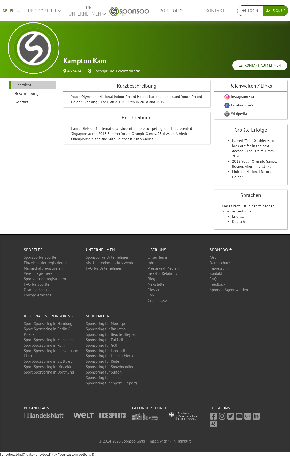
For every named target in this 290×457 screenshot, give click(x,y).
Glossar (153, 289)
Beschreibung (27, 93)
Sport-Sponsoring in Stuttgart (48, 361)
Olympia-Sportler (38, 289)
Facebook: (238, 105)
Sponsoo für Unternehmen (107, 257)
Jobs (151, 262)
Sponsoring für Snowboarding (110, 366)
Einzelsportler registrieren (45, 262)
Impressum (219, 268)
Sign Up (276, 10)
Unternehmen (100, 249)
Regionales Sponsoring (48, 315)
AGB (213, 257)
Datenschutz (220, 262)
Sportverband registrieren (45, 278)
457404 (74, 70)
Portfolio (171, 11)
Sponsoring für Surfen (104, 372)
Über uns (157, 249)
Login (250, 10)
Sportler (33, 249)
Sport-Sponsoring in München (48, 339)
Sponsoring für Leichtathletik (109, 355)
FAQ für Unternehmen (104, 268)
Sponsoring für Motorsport (107, 323)
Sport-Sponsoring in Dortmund (49, 372)
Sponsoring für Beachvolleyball (111, 334)
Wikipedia (235, 113)
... (18, 10)
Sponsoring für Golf (101, 345)
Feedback (217, 284)
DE (5, 10)
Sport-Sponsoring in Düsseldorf (49, 366)
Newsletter (157, 284)
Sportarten (98, 315)
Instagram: (239, 96)
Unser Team (157, 257)
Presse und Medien (163, 268)
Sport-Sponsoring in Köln (44, 345)
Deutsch (238, 221)
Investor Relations (162, 273)
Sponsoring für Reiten (103, 361)
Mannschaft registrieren (43, 268)
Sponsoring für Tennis (103, 377)
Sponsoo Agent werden (229, 289)
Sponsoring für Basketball (107, 328)
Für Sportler (43, 11)
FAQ (213, 278)
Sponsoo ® (221, 249)
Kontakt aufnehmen (260, 65)
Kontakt (215, 11)
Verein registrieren (39, 273)
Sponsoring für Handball (105, 350)
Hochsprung (103, 70)
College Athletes (37, 295)
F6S (151, 295)
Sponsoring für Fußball (104, 339)
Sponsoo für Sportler (41, 257)
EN (12, 10)
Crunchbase (157, 300)
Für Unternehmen (87, 10)
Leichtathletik (128, 70)
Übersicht (23, 84)
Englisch (239, 216)
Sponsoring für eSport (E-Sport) (111, 382)
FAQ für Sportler (37, 284)
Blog (151, 278)
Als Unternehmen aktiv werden (111, 262)
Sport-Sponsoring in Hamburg (48, 323)
